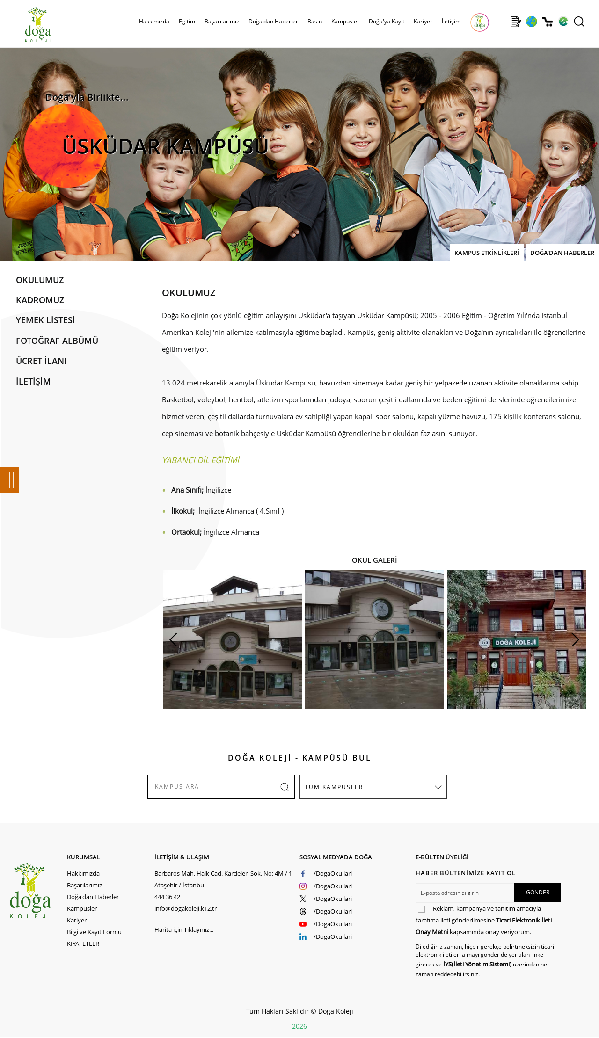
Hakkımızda (154, 21)
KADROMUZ (40, 299)
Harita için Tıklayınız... (183, 929)
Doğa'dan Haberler (273, 21)
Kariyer (423, 21)
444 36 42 (167, 897)
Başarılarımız (222, 21)
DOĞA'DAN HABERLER (562, 252)
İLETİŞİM (33, 381)
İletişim (451, 21)
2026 (299, 1026)
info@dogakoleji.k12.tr (185, 908)
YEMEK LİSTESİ (45, 320)
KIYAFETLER (83, 943)
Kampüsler (345, 21)
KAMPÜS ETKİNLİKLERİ (486, 252)
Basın (314, 21)
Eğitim (187, 21)
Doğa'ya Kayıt (386, 21)
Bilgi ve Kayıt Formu (94, 932)
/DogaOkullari (333, 873)
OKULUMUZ (40, 279)
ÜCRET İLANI (41, 360)
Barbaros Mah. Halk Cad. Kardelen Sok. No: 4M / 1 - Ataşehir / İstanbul (224, 879)
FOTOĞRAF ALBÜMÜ (57, 340)
